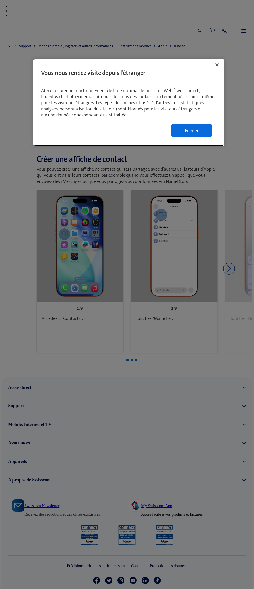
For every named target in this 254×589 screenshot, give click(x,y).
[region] (128, 102)
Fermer (191, 131)
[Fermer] (217, 64)
